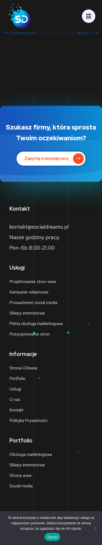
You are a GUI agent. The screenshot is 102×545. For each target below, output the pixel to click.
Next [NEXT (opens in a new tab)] (88, 32)
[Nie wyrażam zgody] (95, 528)
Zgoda (52, 537)
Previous (20, 32)
